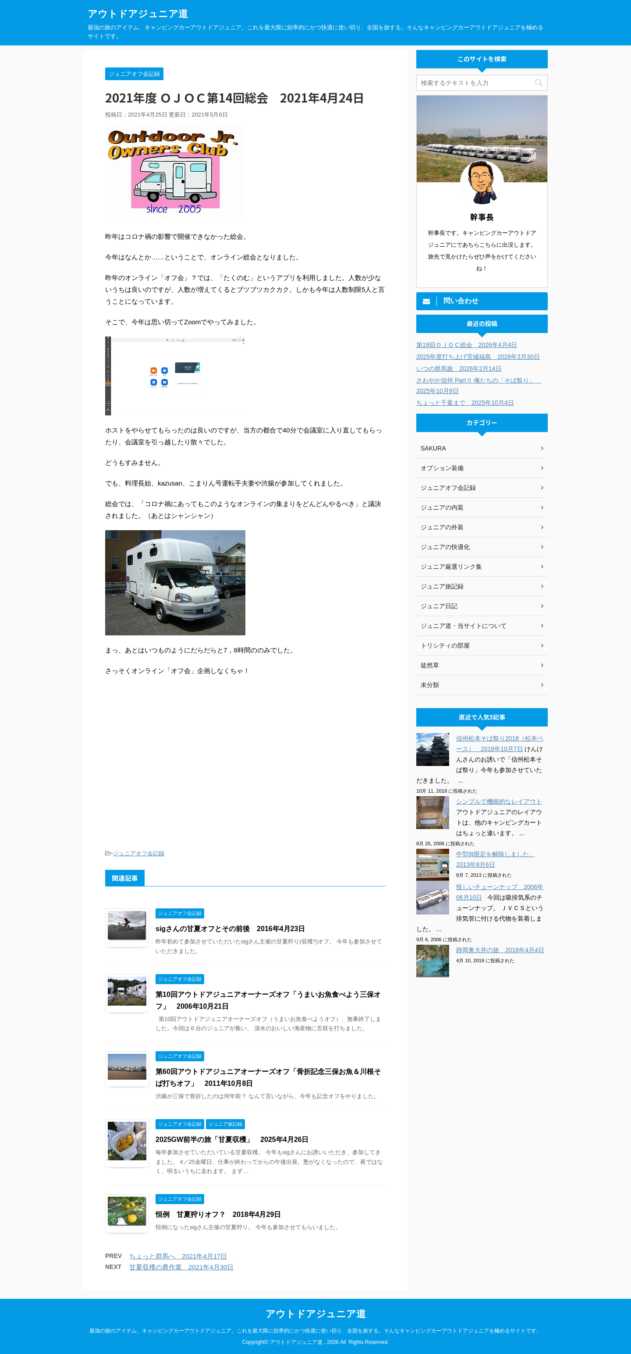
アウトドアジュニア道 (138, 13)
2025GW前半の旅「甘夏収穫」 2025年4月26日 (232, 1139)
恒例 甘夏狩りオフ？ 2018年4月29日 (218, 1214)
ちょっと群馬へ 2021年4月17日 (178, 1256)
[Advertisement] (245, 773)
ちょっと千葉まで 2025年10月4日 (465, 402)
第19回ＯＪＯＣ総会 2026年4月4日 (466, 344)
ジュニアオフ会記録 (138, 853)
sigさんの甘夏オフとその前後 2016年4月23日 (230, 928)
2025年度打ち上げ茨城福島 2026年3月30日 (478, 356)
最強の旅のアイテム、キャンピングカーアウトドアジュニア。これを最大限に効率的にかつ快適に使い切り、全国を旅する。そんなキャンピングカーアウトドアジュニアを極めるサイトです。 (315, 1331)
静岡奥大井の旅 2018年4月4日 (500, 949)
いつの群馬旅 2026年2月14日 (459, 368)
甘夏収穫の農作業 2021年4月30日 (181, 1267)
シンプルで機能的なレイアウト (499, 801)
